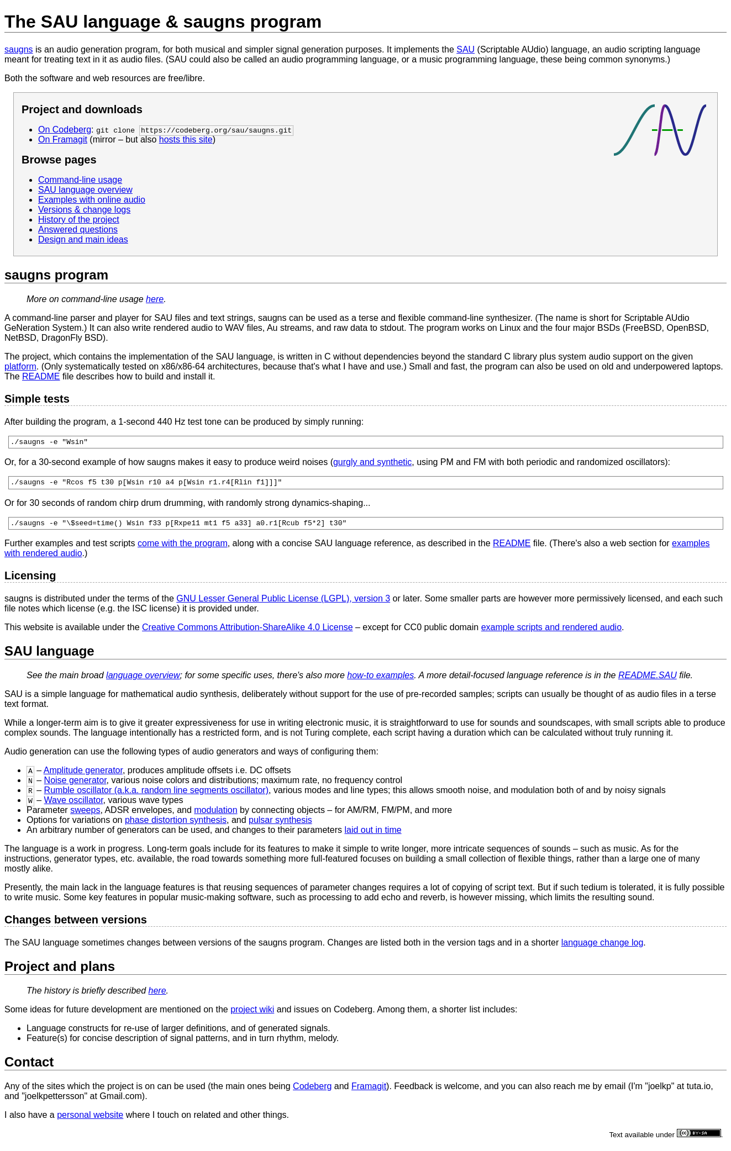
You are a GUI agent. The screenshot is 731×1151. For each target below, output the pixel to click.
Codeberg (312, 1091)
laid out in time (372, 835)
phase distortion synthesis (176, 825)
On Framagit (62, 139)
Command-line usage (80, 179)
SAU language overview (85, 189)
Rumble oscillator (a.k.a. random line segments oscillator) (156, 795)
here (155, 299)
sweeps (85, 815)
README (41, 376)
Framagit (368, 1091)
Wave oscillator (73, 805)
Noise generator (75, 785)
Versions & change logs (84, 209)
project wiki (252, 1014)
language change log (602, 947)
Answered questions (78, 229)
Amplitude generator (83, 775)
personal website (90, 1119)
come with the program (183, 548)
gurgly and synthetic (372, 463)
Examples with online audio (91, 199)
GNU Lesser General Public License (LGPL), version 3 (283, 603)
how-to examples (380, 680)
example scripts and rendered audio (551, 632)
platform (20, 366)
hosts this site (186, 139)
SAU (465, 49)
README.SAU (647, 680)
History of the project (78, 219)
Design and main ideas (83, 239)
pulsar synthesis (280, 825)
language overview (143, 680)
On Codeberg (64, 129)
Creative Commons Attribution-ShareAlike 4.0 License (247, 632)
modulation (215, 815)
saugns (18, 49)
